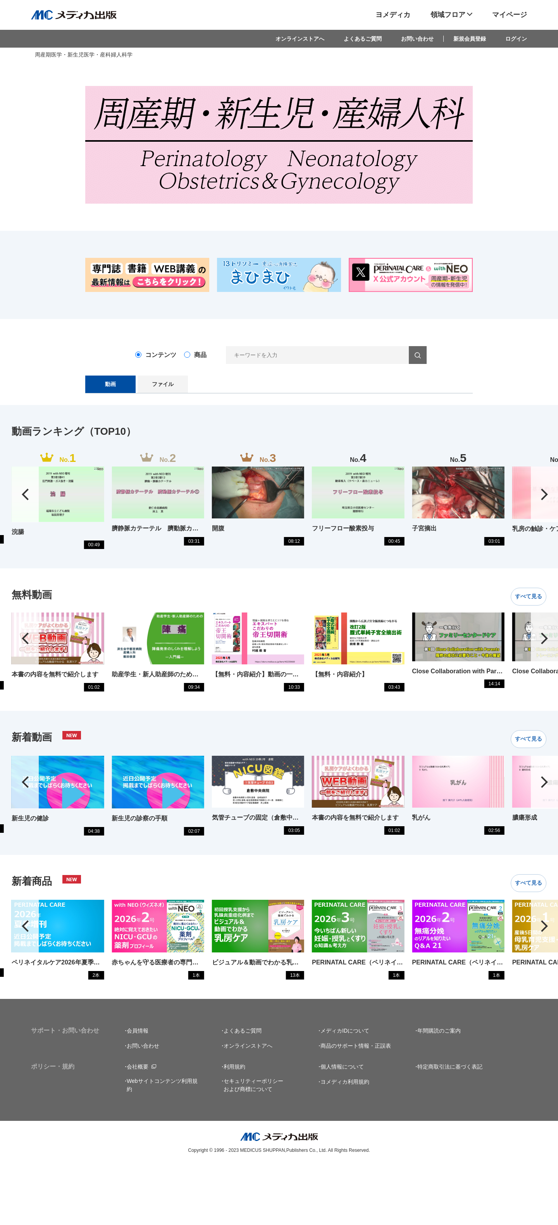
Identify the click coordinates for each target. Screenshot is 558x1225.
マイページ (509, 15)
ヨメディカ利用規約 (344, 1141)
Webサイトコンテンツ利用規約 (162, 1145)
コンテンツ (160, 355)
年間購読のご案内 (439, 1090)
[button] (544, 502)
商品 (200, 355)
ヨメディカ (392, 15)
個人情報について (342, 1126)
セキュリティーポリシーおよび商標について (253, 1145)
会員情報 (137, 1090)
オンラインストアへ (300, 39)
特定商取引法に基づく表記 (449, 1126)
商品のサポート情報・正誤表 (355, 1105)
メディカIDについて (344, 1090)
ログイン (516, 39)
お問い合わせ (417, 39)
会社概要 (137, 1126)
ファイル (163, 384)
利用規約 (234, 1126)
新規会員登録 (469, 39)
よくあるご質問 (363, 39)
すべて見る (522, 612)
